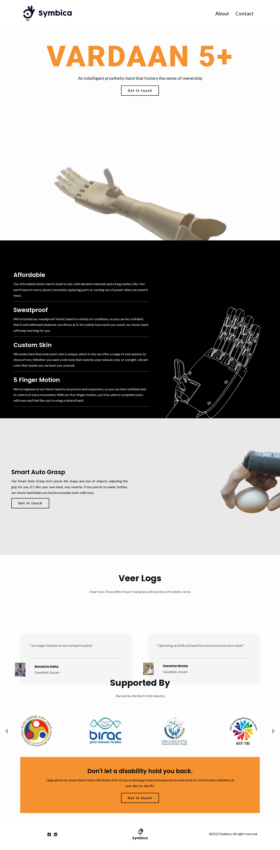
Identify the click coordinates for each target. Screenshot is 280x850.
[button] (140, 97)
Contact (244, 13)
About (222, 13)
